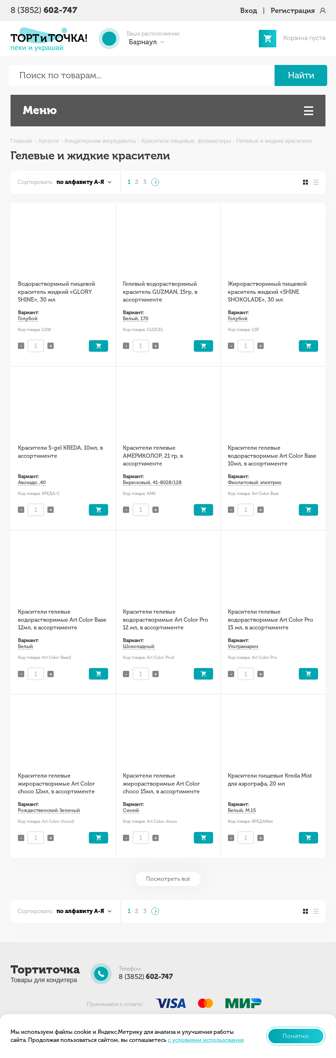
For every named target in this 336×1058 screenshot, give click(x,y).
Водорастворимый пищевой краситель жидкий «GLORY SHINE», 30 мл (56, 291)
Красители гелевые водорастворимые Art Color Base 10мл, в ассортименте (272, 455)
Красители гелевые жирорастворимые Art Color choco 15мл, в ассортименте (161, 783)
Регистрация (293, 10)
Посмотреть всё (168, 878)
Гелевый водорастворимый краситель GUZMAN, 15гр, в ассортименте (160, 291)
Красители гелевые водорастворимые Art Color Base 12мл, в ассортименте (62, 619)
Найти (301, 75)
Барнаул (143, 42)
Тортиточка (45, 969)
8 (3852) (44, 10)
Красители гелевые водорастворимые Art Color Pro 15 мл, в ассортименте (270, 619)
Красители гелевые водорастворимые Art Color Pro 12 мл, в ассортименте (165, 619)
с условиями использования (206, 1040)
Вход (248, 10)
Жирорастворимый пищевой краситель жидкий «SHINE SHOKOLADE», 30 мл (267, 291)
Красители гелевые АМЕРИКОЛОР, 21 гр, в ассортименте (153, 455)
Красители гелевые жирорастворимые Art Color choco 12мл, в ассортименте (56, 783)
